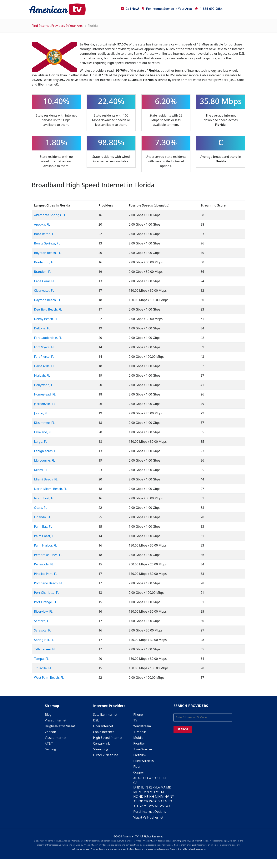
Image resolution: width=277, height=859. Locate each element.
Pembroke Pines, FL (48, 555)
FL (165, 778)
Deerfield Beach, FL (48, 309)
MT (163, 792)
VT (146, 806)
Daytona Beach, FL (47, 300)
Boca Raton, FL (44, 234)
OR (146, 801)
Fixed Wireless (143, 761)
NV (166, 796)
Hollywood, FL (44, 385)
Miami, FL (41, 470)
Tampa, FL (41, 659)
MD (168, 787)
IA (134, 787)
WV (162, 806)
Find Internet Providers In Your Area (57, 26)
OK (141, 801)
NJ (156, 796)
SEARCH (182, 729)
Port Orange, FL (45, 602)
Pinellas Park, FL (45, 574)
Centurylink (101, 743)
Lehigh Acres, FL (45, 451)
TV (135, 720)
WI (156, 806)
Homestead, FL (45, 394)
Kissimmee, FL (44, 423)
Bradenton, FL (44, 262)
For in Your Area (167, 9)
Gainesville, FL (44, 366)
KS (151, 787)
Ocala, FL (40, 507)
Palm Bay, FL (43, 526)
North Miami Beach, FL (50, 489)
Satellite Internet (105, 714)
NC (135, 796)
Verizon (50, 732)
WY (168, 806)
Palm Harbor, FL (45, 545)
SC (155, 801)
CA (149, 778)
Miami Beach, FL (46, 479)
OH (136, 801)
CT (159, 778)
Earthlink (139, 755)
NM (161, 796)
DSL (96, 720)
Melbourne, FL (44, 460)
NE (146, 796)
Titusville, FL (43, 668)
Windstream (142, 726)
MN (146, 792)
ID (138, 787)
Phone (138, 714)
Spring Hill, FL (44, 640)
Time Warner (142, 749)
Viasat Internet (55, 720)
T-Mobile (140, 732)
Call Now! (130, 9)
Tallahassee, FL (44, 649)
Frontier (139, 743)
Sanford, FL (42, 621)
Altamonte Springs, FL (50, 215)
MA (163, 787)
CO (154, 778)
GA (135, 783)
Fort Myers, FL (44, 347)
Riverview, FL (43, 611)
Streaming (100, 749)
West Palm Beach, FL (49, 677)
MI (141, 792)
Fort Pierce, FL (44, 356)
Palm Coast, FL (44, 536)
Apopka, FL (42, 224)
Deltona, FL (42, 328)
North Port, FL (44, 498)
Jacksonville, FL (44, 404)
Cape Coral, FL (44, 281)
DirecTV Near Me (105, 755)
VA (141, 806)
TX (170, 801)
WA (151, 806)
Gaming (50, 749)
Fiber (137, 766)
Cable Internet (103, 732)
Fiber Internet (103, 726)
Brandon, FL (42, 272)
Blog (48, 714)
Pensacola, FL (43, 564)
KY (154, 787)
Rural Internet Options (149, 811)
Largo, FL (40, 441)
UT (136, 806)
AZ (144, 778)
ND (140, 796)
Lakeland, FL (43, 432)
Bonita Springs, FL (47, 243)
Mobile (138, 738)
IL (142, 787)
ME (135, 792)
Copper (138, 772)
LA (158, 787)
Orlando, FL (42, 517)
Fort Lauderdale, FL (48, 338)
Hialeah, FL (42, 375)
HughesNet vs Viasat (60, 726)
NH (151, 796)
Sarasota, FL (42, 630)
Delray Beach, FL (46, 319)
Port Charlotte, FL (46, 592)
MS (158, 792)
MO (152, 792)
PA (151, 801)
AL (135, 778)
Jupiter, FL (41, 413)
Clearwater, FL (44, 290)
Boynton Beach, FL (47, 253)
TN (165, 801)
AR (140, 778)
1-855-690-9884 (208, 9)
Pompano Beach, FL (48, 583)
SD (160, 801)
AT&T (49, 743)
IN (146, 787)
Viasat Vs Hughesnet (148, 817)
